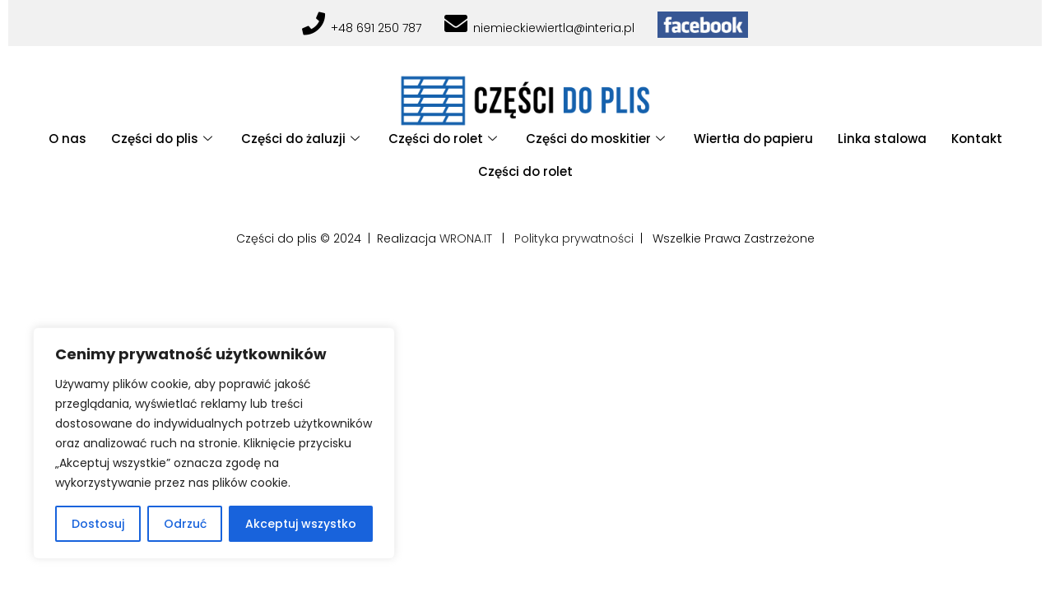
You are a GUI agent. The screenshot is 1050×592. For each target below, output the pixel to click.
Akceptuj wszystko (300, 524)
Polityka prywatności (574, 238)
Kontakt (976, 138)
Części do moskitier (597, 138)
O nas (67, 138)
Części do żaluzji (302, 138)
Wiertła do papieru (753, 138)
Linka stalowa (882, 138)
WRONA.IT (465, 238)
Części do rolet (444, 138)
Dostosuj (98, 524)
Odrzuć (185, 524)
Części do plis (163, 138)
